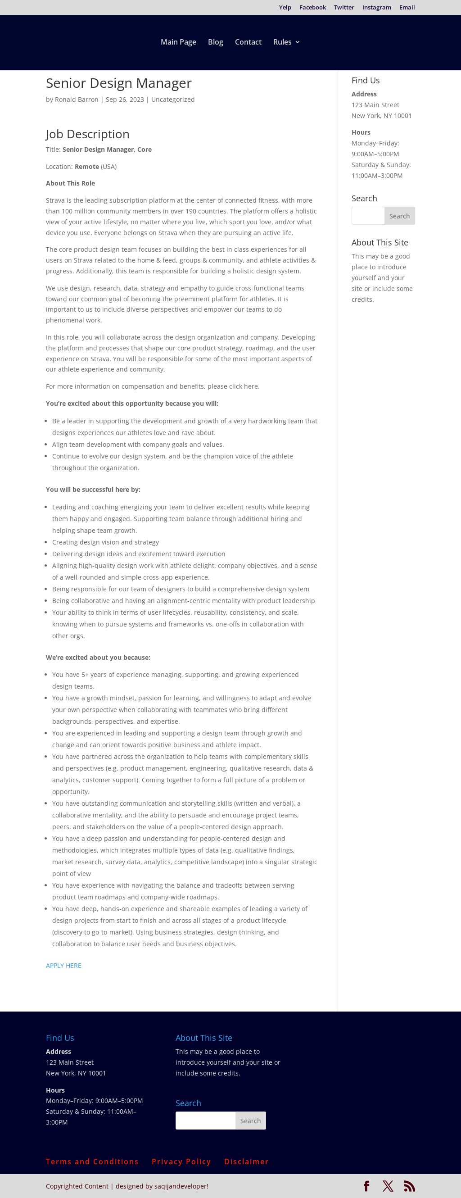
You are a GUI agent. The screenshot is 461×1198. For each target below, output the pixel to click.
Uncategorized (173, 99)
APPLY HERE (63, 965)
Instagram (376, 8)
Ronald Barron (77, 99)
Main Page (178, 43)
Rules (282, 43)
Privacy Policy (182, 1161)
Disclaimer (246, 1161)
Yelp (285, 8)
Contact (248, 43)
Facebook (312, 8)
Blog (215, 43)
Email (407, 8)
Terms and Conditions (92, 1161)
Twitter (344, 8)
